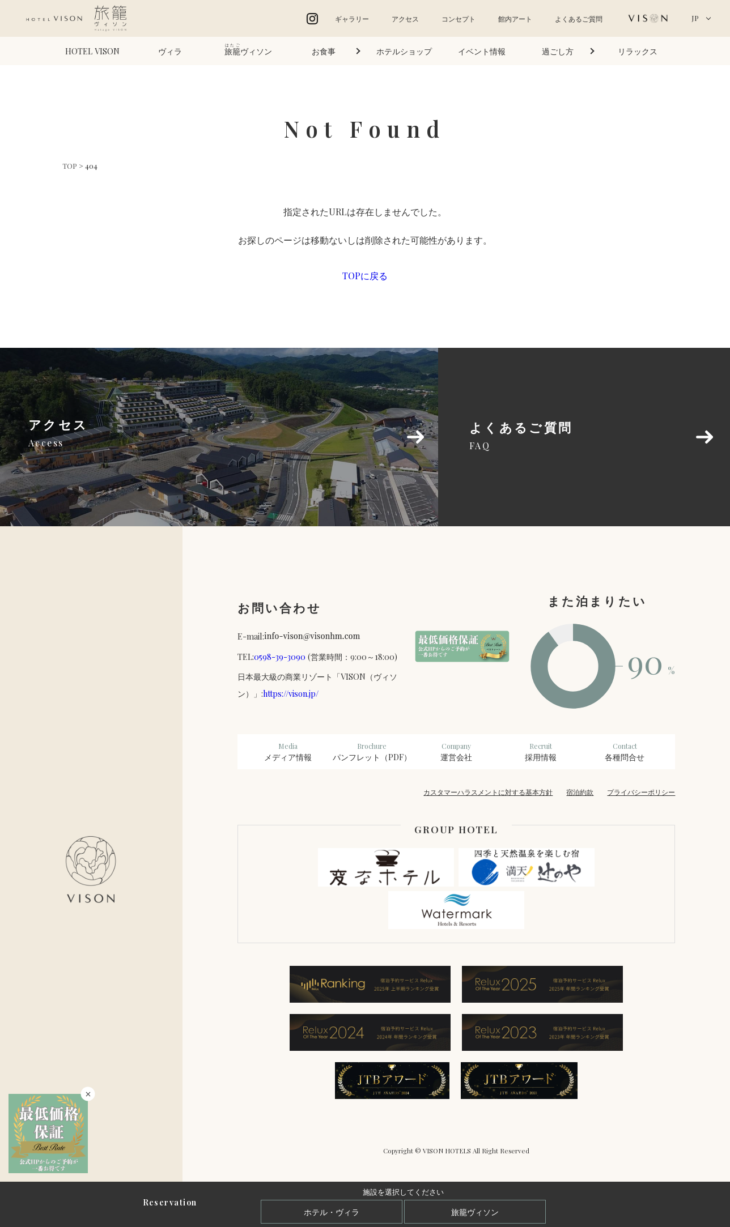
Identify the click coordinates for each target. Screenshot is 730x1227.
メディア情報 (288, 752)
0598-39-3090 (279, 656)
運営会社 (456, 752)
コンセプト (459, 19)
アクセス (405, 19)
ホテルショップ (404, 51)
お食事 (324, 51)
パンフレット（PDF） (372, 752)
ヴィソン (248, 49)
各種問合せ (625, 752)
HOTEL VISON (92, 51)
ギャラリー (352, 19)
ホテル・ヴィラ (331, 1211)
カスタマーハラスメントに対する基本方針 (488, 791)
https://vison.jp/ (291, 693)
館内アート (515, 19)
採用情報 (540, 752)
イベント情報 (482, 51)
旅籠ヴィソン (475, 1211)
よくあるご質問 (578, 19)
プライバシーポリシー (641, 791)
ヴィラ (170, 51)
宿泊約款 (579, 791)
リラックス (637, 51)
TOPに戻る (365, 276)
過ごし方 (558, 51)
